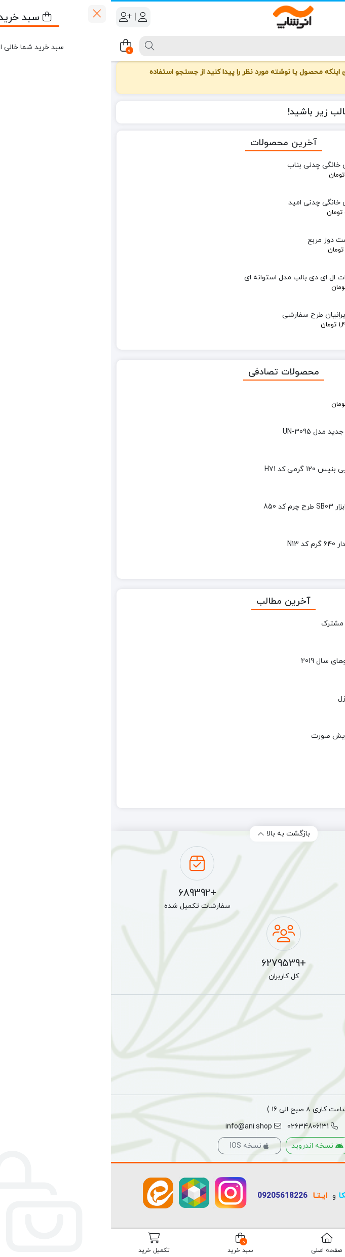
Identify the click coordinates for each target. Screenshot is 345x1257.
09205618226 (171, 1196)
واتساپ (267, 1196)
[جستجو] (194, 46)
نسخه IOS (138, 1146)
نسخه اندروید (206, 1146)
